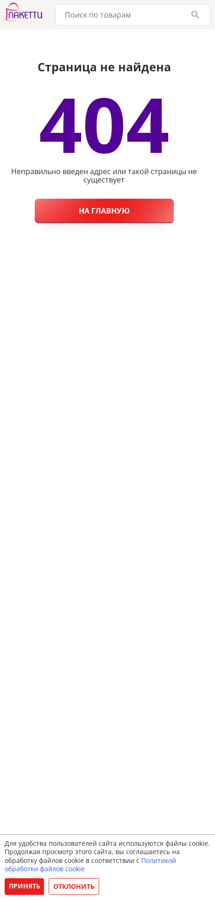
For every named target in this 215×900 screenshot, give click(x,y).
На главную (104, 211)
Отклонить (74, 886)
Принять (24, 885)
